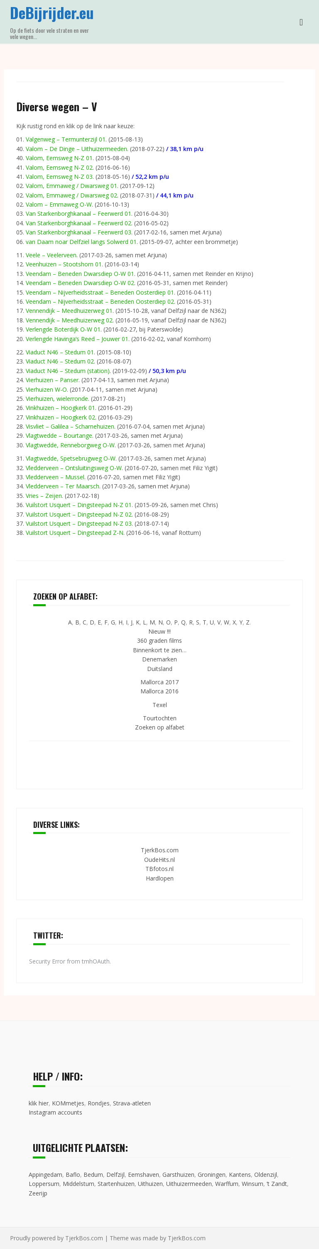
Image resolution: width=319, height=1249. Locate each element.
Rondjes (99, 1103)
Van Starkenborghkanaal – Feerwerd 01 (78, 213)
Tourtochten (160, 718)
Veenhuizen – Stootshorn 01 (64, 264)
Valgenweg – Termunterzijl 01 (66, 139)
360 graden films (159, 640)
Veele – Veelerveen (51, 255)
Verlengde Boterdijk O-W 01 (63, 329)
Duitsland (159, 669)
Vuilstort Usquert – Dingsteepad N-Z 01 (79, 505)
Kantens (240, 1174)
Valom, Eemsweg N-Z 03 (59, 177)
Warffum (226, 1184)
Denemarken (159, 659)
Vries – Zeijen (44, 496)
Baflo (73, 1174)
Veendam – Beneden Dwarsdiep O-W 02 (80, 283)
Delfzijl (115, 1174)
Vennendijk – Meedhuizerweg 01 (69, 311)
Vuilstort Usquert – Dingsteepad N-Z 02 (79, 514)
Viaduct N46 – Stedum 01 (60, 352)
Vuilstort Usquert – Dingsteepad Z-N (74, 533)
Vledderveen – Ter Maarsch (62, 486)
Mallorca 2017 (159, 682)
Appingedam (45, 1174)
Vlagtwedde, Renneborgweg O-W (70, 445)
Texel (159, 705)
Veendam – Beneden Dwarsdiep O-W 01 (80, 274)
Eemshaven (143, 1174)
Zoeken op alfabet (159, 727)
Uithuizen (150, 1184)
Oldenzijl (265, 1174)
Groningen (212, 1174)
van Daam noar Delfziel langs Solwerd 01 (81, 242)
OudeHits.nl (159, 860)
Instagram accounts (55, 1112)
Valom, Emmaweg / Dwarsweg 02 (71, 195)
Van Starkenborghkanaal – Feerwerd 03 (78, 232)
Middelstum (78, 1184)
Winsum (252, 1184)
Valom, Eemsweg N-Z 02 (59, 167)
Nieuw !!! (159, 631)
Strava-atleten (132, 1103)
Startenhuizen (116, 1184)
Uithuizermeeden (189, 1184)
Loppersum (44, 1184)
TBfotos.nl (159, 869)
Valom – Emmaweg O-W (59, 204)
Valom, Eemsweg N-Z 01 (59, 158)
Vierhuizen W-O (46, 389)
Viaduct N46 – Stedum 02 (60, 361)
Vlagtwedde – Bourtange (59, 435)
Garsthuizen (178, 1174)
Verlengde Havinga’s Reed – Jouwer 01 (77, 339)
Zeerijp (38, 1193)
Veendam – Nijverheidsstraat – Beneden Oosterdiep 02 (100, 301)
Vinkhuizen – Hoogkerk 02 (60, 417)
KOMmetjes (68, 1103)
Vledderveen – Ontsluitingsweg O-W (74, 468)
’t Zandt (277, 1184)
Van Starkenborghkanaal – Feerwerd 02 (78, 223)
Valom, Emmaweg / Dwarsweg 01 (71, 186)
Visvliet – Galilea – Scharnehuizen (70, 426)
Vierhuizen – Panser (52, 380)
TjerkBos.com (160, 850)
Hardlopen (160, 878)
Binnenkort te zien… (159, 650)
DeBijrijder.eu (52, 12)
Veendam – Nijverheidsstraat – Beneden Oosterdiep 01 (100, 292)
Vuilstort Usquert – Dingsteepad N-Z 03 (79, 523)
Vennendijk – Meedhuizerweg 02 (69, 320)
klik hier (39, 1103)
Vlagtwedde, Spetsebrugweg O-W (70, 458)
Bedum (93, 1174)
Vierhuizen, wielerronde (57, 399)
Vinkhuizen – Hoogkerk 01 (60, 408)
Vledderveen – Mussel (55, 477)
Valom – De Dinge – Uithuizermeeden (76, 149)
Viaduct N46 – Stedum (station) (68, 371)
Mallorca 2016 (159, 691)
